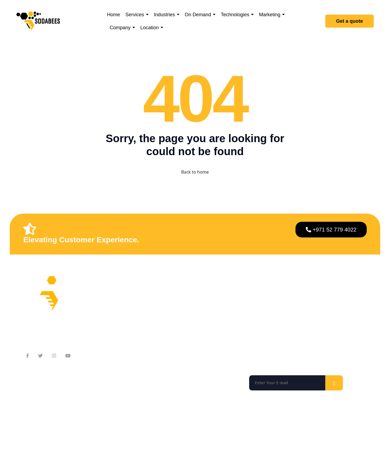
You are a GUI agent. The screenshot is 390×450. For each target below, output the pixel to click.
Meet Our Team (139, 309)
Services (189, 309)
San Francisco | (72, 414)
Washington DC (115, 414)
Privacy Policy (308, 437)
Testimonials (136, 331)
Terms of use (276, 437)
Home (186, 298)
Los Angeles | (163, 414)
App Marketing (195, 341)
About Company (139, 298)
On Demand (192, 320)
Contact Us (134, 320)
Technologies (194, 331)
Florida (35, 414)
